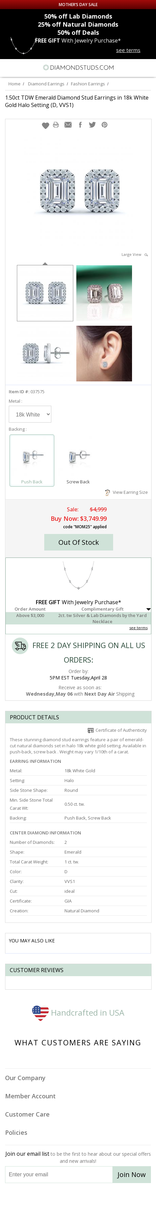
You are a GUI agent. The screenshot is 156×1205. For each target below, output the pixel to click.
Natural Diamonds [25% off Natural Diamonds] (78, 24)
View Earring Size (126, 492)
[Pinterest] (93, 1194)
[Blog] (111, 1194)
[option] (45, 292)
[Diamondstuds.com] (78, 68)
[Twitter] (62, 1194)
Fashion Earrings (88, 84)
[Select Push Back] (31, 457)
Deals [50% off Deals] (78, 32)
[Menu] (8, 67)
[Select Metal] (30, 414)
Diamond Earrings (46, 84)
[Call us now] (135, 66)
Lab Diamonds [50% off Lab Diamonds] (78, 16)
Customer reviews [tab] (36, 970)
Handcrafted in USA (78, 1012)
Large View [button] (135, 254)
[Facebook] (78, 1194)
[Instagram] (43, 1194)
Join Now (132, 1174)
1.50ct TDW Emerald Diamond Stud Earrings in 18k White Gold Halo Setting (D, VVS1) (77, 101)
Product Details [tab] (34, 717)
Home (14, 84)
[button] (45, 125)
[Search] (21, 67)
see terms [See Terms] (138, 627)
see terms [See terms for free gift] (128, 50)
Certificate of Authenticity (117, 730)
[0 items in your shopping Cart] (147, 67)
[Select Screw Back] (78, 457)
